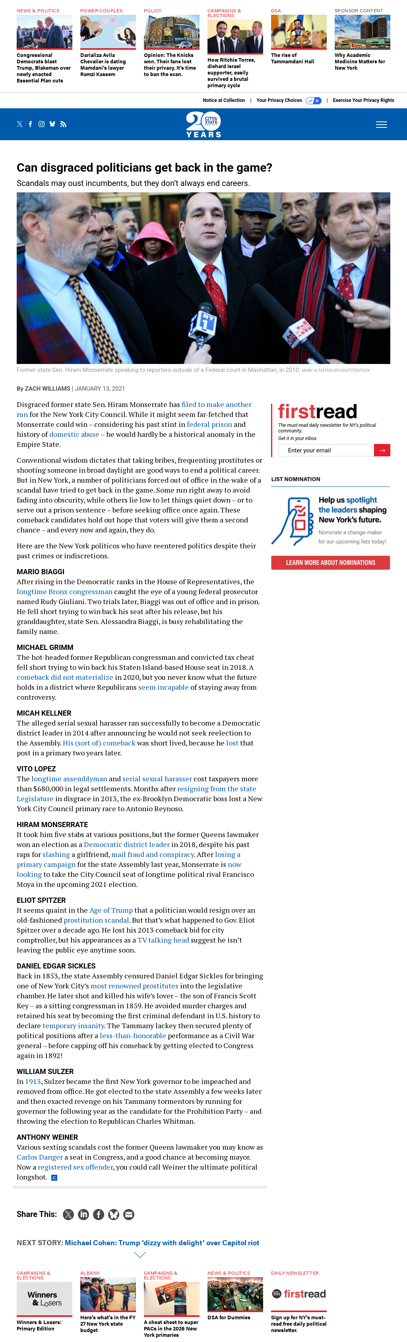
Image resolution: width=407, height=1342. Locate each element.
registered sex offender (75, 1167)
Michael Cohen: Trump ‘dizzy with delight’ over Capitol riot (162, 1242)
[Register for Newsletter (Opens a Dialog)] (382, 450)
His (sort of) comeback (99, 742)
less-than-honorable (133, 1035)
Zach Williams (47, 388)
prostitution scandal (96, 920)
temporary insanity (73, 1025)
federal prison (209, 424)
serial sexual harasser (157, 778)
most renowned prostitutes (134, 985)
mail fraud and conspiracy (152, 854)
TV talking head (163, 940)
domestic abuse (74, 434)
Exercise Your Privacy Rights (363, 100)
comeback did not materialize (65, 677)
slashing (56, 854)
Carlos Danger (40, 1157)
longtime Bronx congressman (64, 591)
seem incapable (163, 687)
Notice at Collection (224, 100)
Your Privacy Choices (289, 100)
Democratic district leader (127, 844)
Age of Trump (111, 910)
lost (232, 742)
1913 (33, 1081)
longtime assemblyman (69, 778)
